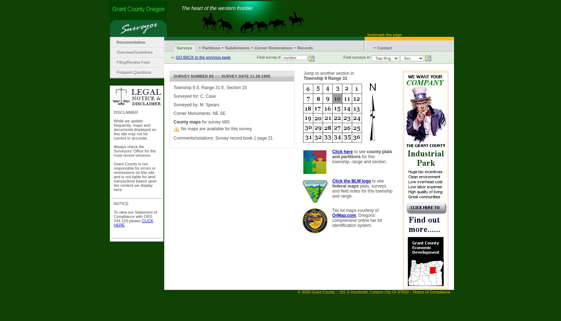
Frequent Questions (134, 72)
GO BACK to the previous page (203, 57)
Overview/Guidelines (135, 52)
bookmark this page (384, 35)
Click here (342, 151)
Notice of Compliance (431, 292)
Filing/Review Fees (133, 62)
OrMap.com (344, 215)
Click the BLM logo (351, 181)
